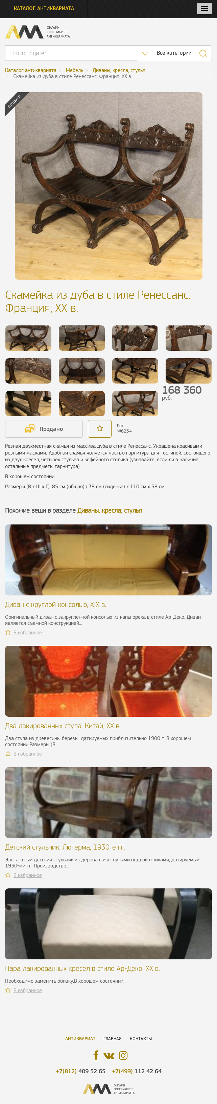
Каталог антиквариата (44, 8)
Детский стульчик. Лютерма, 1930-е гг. (65, 847)
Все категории (174, 53)
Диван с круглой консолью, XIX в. (55, 604)
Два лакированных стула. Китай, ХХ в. (63, 726)
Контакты (141, 1038)
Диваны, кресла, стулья (109, 510)
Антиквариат (80, 1038)
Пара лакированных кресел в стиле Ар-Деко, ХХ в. (82, 968)
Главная (112, 1038)
